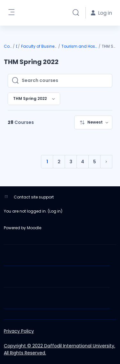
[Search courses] (65, 81)
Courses (8, 46)
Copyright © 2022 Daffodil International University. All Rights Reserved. (59, 349)
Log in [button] (101, 13)
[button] (76, 12)
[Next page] (106, 161)
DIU (16, 46)
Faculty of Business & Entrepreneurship (39, 46)
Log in (55, 211)
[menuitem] (93, 122)
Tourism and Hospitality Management (79, 46)
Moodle (34, 228)
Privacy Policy (19, 331)
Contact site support (34, 197)
